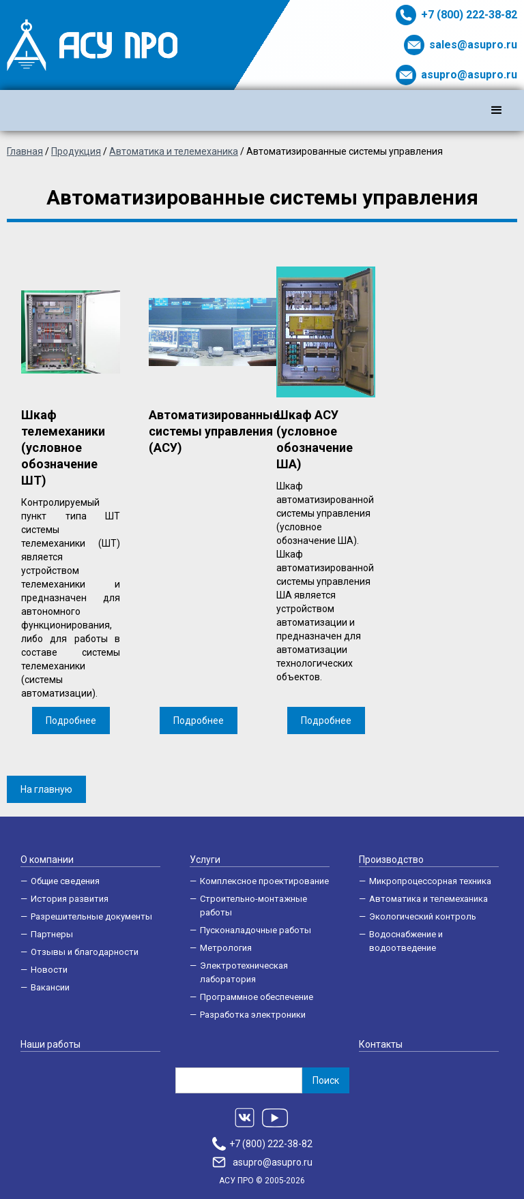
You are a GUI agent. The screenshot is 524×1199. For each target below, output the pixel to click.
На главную (46, 789)
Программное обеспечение (256, 997)
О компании (47, 859)
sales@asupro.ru (473, 44)
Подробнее (71, 720)
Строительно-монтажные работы (253, 905)
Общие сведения (65, 881)
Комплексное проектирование (264, 881)
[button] (496, 110)
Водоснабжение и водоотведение (406, 941)
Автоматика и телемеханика (428, 899)
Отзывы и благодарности (85, 952)
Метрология (226, 948)
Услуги (205, 859)
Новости (49, 970)
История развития (69, 899)
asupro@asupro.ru (469, 74)
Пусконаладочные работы (255, 930)
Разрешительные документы (91, 916)
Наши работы (50, 1044)
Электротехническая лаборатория (244, 972)
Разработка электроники (253, 1015)
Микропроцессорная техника (430, 881)
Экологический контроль (422, 916)
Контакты (381, 1044)
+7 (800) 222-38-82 (469, 14)
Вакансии (50, 987)
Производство (391, 859)
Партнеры (52, 934)
